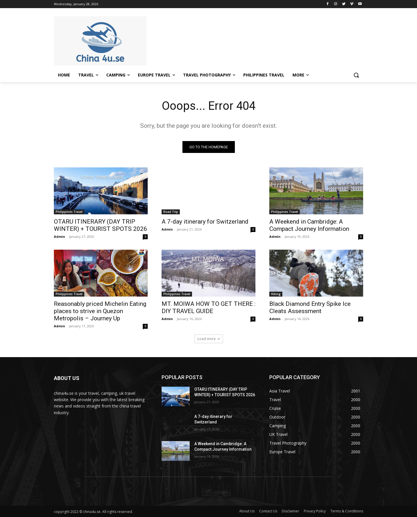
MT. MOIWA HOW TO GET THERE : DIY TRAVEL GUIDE (208, 307)
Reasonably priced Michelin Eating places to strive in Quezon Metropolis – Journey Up (100, 311)
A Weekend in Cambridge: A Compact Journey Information (309, 225)
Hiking (276, 294)
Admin (59, 236)
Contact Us (268, 511)
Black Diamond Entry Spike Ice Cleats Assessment (310, 307)
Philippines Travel (69, 212)
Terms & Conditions (346, 511)
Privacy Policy (315, 511)
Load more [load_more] (208, 338)
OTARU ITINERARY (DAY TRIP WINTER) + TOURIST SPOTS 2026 (100, 225)
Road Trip (170, 212)
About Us (247, 511)
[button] (356, 75)
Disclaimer (290, 511)
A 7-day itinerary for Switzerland (205, 221)
